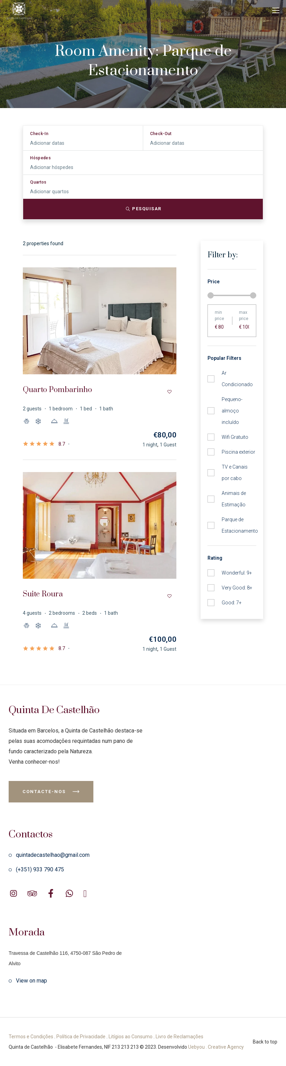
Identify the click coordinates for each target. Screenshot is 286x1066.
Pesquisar (143, 209)
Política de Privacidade (80, 1036)
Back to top (265, 1042)
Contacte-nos (51, 791)
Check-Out (161, 133)
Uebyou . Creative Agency (216, 1047)
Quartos (38, 182)
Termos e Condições (31, 1036)
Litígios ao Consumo (131, 1036)
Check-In (39, 133)
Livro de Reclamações (179, 1036)
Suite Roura (43, 594)
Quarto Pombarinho (57, 389)
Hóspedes (40, 158)
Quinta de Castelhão (54, 710)
